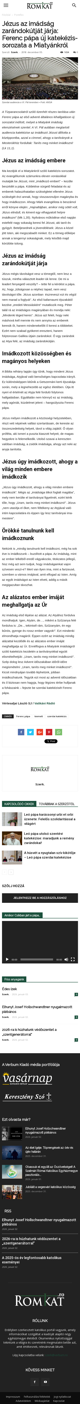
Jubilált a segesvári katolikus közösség (50, 1187)
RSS (7, 1211)
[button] (74, 5)
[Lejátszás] (7, 960)
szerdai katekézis (57, 716)
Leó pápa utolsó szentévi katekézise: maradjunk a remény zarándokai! (49, 838)
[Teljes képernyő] (73, 960)
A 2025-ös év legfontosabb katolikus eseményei (32, 1260)
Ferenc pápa (23, 716)
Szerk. (14, 52)
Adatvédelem (23, 1401)
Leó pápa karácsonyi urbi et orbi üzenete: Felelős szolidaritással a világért (49, 819)
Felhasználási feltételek (37, 1396)
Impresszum (13, 1396)
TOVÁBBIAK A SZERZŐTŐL (57, 804)
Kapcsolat (59, 1401)
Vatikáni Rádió (46, 703)
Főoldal (6, 15)
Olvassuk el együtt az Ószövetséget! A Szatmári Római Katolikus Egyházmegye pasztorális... (51, 1170)
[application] (40, 942)
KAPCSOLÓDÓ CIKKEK (19, 804)
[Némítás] (66, 960)
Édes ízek (9, 989)
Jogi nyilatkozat (62, 1396)
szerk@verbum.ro (56, 1355)
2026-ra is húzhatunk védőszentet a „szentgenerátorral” (31, 1241)
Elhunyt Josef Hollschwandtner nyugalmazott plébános (39, 1222)
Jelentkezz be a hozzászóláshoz (40, 897)
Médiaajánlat (42, 1401)
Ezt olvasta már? (16, 1119)
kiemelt (39, 716)
